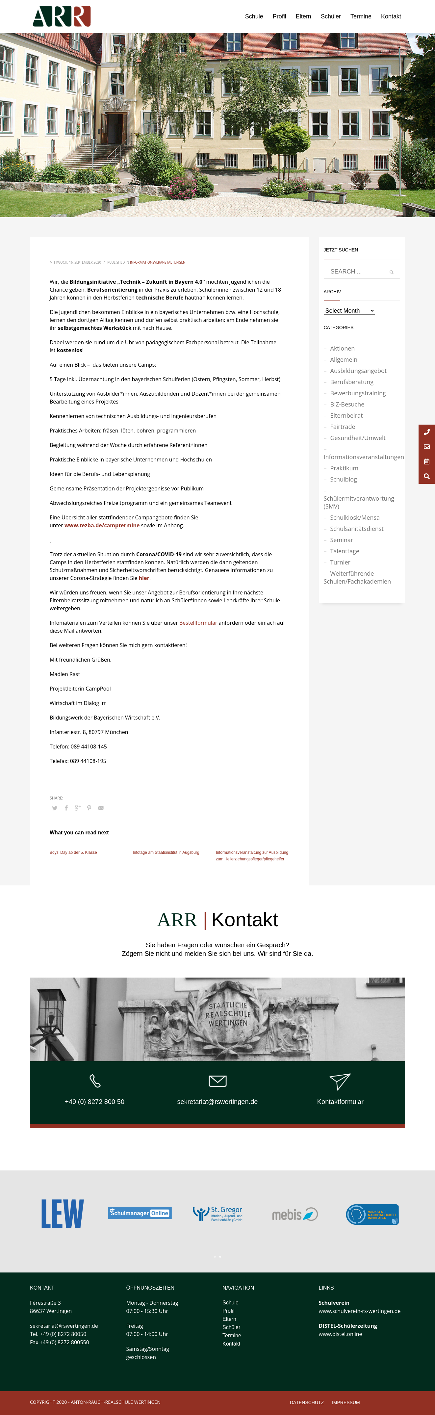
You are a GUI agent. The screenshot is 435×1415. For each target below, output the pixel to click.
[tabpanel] (295, 1214)
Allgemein (344, 359)
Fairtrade (342, 427)
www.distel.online (340, 1334)
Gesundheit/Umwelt (358, 438)
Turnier (340, 562)
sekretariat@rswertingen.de (217, 1101)
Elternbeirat (346, 415)
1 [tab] (215, 1256)
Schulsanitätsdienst (357, 529)
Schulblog (343, 479)
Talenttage (344, 551)
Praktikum (344, 468)
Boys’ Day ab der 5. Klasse (73, 852)
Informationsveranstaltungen (158, 262)
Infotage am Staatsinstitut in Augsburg (166, 852)
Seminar (341, 540)
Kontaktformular (340, 1101)
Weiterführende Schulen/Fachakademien (357, 577)
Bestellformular (198, 622)
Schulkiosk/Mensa (355, 517)
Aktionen (342, 348)
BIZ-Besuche (347, 404)
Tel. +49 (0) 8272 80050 (58, 1334)
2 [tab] (220, 1256)
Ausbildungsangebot (358, 371)
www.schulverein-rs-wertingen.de (360, 1311)
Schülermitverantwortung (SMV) (359, 502)
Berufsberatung (352, 382)
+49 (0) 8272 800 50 (94, 1101)
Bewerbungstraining (358, 393)
